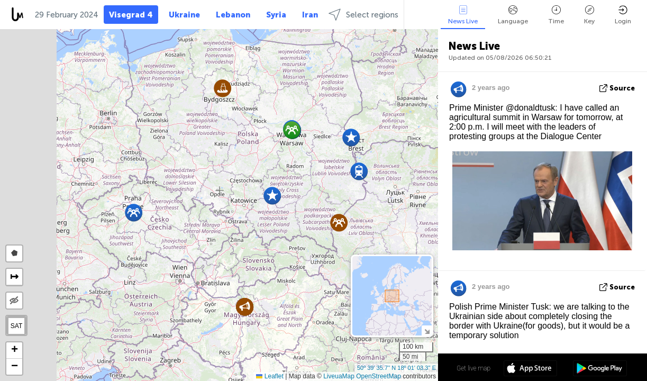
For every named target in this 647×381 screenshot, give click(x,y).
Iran (310, 15)
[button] (339, 222)
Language (513, 15)
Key (589, 15)
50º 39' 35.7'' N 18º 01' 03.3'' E (396, 368)
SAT (16, 326)
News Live (463, 15)
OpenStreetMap (378, 376)
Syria (276, 15)
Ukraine (184, 15)
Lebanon (233, 15)
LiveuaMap (338, 376)
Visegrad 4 (131, 15)
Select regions (363, 14)
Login (623, 15)
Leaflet (269, 376)
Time (556, 15)
